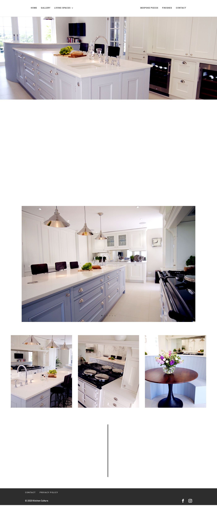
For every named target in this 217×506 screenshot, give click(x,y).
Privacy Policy (49, 493)
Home (15, 9)
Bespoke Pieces (168, 9)
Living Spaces (44, 9)
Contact (199, 9)
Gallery (27, 9)
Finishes (185, 9)
